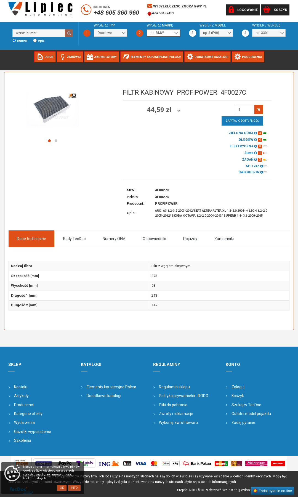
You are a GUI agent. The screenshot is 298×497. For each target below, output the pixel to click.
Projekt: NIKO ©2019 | (208, 490)
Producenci (24, 405)
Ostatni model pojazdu (251, 413)
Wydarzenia (24, 422)
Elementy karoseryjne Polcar (111, 387)
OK (62, 487)
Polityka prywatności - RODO (183, 396)
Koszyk (238, 396)
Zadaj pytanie (243, 422)
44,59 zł (160, 110)
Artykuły (21, 396)
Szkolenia (22, 440)
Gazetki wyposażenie (32, 431)
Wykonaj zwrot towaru (178, 422)
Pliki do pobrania (173, 405)
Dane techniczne (31, 238)
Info (74, 487)
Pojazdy (190, 238)
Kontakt (21, 387)
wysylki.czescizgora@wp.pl (177, 5)
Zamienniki (224, 238)
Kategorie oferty (28, 413)
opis (41, 40)
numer (22, 40)
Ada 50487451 (160, 13)
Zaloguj (238, 387)
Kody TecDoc (74, 238)
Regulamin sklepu (174, 387)
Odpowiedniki (154, 238)
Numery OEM (114, 238)
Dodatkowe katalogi (104, 396)
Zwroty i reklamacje (176, 413)
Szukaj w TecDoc (246, 405)
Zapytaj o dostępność (242, 120)
